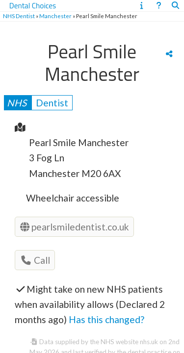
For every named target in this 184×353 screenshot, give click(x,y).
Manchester (55, 16)
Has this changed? (106, 319)
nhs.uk (149, 342)
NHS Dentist (19, 16)
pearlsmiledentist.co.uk (74, 226)
